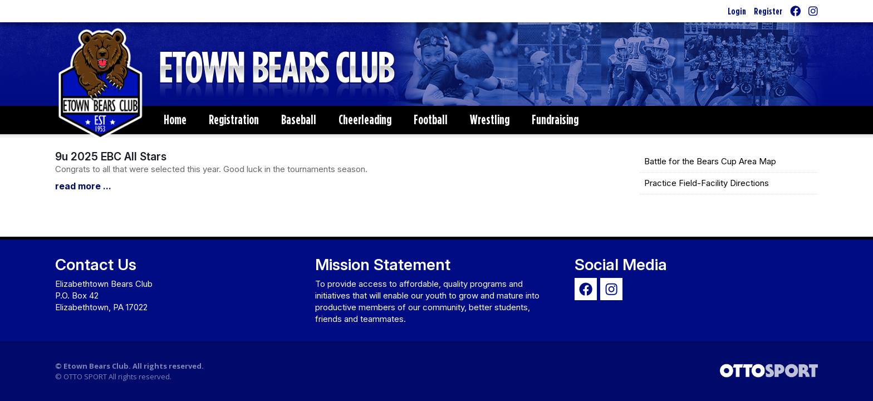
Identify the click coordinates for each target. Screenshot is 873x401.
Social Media (621, 264)
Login (737, 11)
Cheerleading (365, 119)
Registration (234, 119)
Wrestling (489, 119)
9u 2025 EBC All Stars (110, 156)
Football (431, 119)
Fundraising (555, 119)
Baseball (298, 119)
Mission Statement (382, 264)
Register (768, 11)
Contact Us (95, 264)
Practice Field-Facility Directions (706, 183)
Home (175, 119)
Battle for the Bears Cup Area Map (710, 161)
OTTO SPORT (85, 376)
